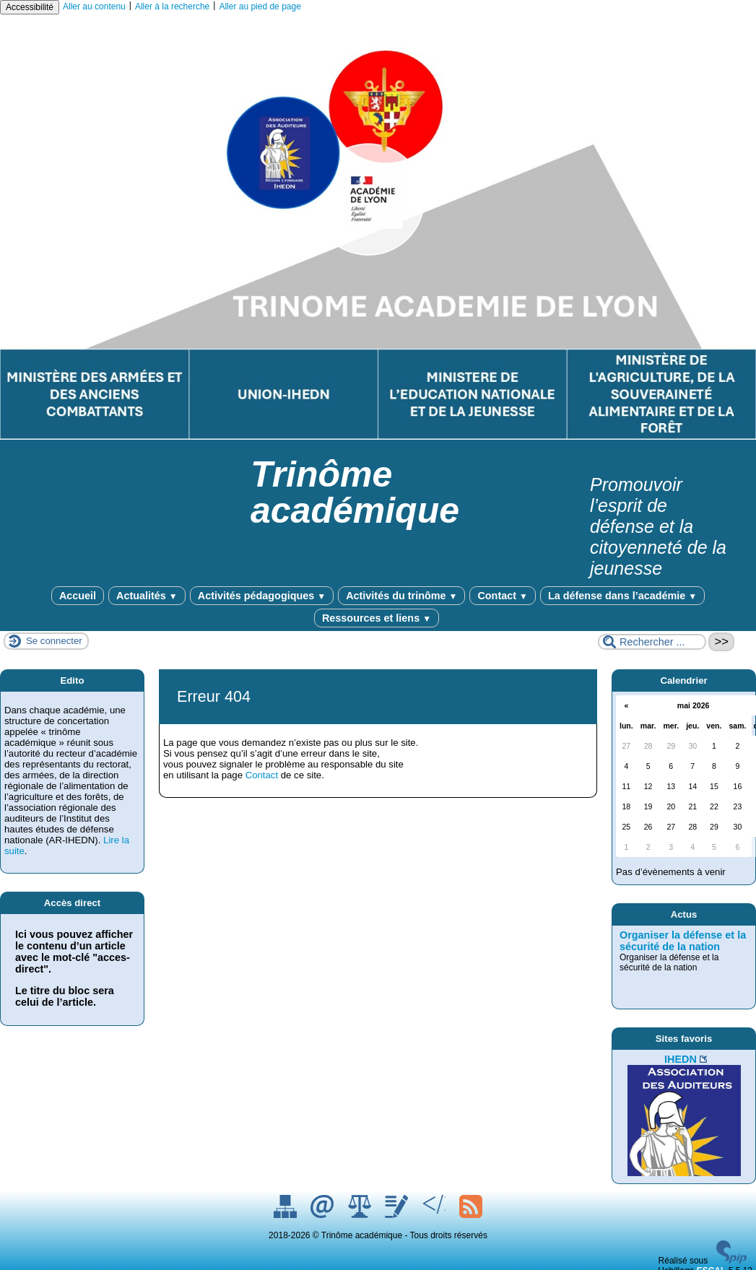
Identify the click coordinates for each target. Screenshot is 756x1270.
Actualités (147, 595)
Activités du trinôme (401, 595)
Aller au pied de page (259, 6)
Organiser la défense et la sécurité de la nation (683, 940)
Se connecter (54, 640)
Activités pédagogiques (262, 595)
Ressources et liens (376, 618)
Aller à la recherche (172, 6)
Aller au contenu (94, 6)
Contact (502, 595)
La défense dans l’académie (622, 595)
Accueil (77, 595)
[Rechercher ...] (652, 642)
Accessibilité (29, 7)
